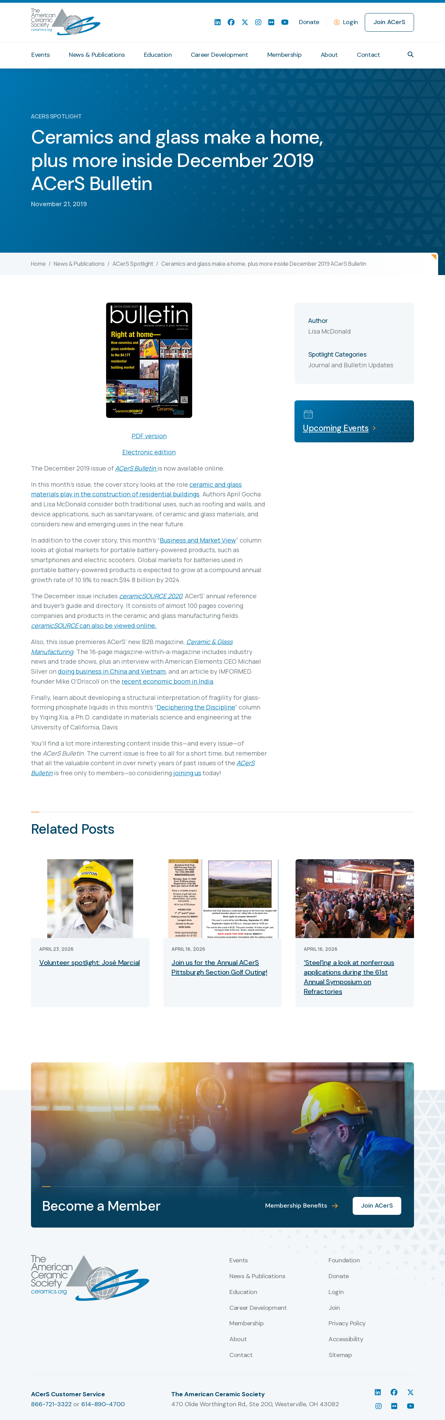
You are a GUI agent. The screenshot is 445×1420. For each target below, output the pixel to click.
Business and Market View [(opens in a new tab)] (198, 540)
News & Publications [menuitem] (97, 55)
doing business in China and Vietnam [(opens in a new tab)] (112, 671)
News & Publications (79, 263)
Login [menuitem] (336, 1292)
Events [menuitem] (40, 55)
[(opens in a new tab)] (156, 468)
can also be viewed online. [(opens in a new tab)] (117, 625)
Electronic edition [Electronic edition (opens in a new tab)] (149, 452)
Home (38, 263)
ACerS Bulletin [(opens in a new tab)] (135, 468)
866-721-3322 (51, 1404)
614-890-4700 (103, 1404)
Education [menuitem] (158, 55)
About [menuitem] (329, 55)
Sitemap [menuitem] (340, 1355)
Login (350, 22)
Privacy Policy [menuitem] (347, 1323)
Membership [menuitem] (284, 55)
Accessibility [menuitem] (346, 1339)
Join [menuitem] (334, 1308)
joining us (187, 773)
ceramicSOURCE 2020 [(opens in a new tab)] (150, 596)
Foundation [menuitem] (344, 1260)
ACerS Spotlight (133, 263)
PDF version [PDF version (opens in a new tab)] (149, 436)
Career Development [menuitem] (219, 55)
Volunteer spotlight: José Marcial (89, 962)
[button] (410, 54)
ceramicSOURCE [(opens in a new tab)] (54, 625)
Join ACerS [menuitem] (389, 22)
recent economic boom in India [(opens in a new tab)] (167, 681)
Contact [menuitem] (368, 55)
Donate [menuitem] (309, 22)
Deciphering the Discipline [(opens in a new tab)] (196, 707)
